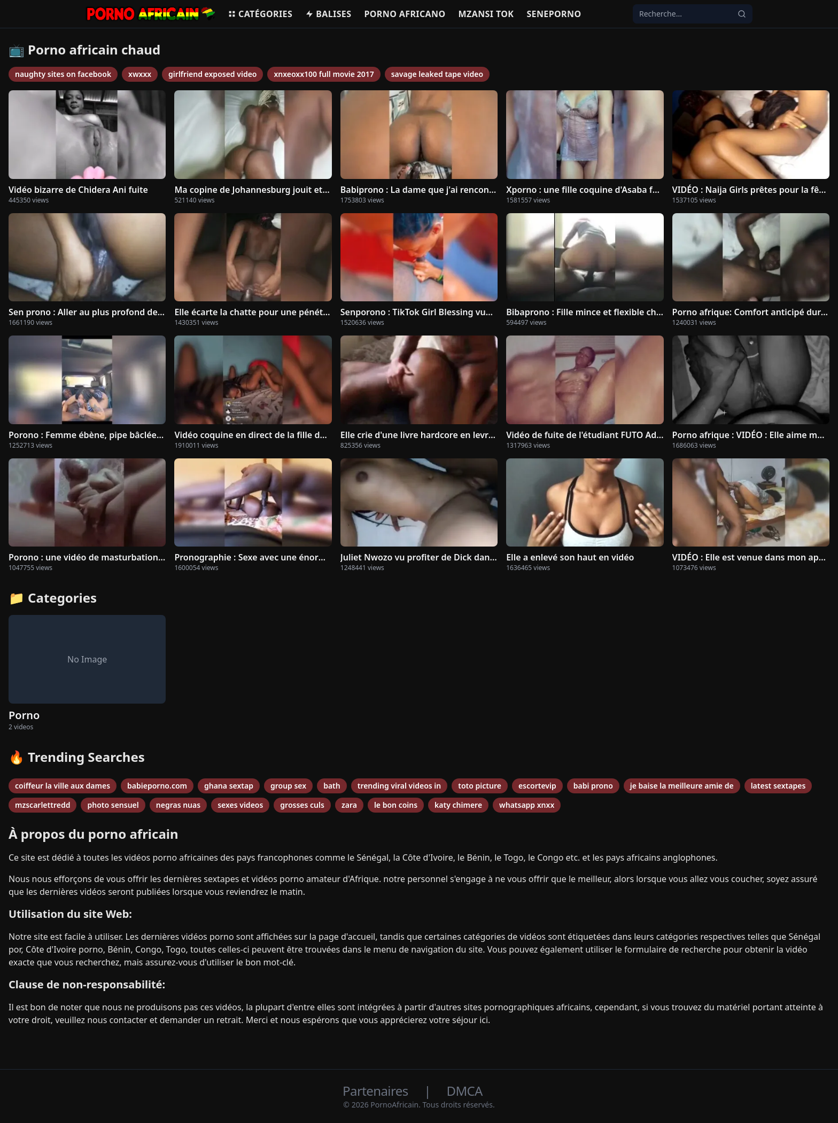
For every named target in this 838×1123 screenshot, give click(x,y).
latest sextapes (778, 786)
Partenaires (377, 1090)
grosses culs (302, 805)
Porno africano (404, 14)
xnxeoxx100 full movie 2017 (324, 74)
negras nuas (178, 805)
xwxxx (139, 74)
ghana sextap (228, 786)
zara (349, 805)
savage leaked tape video (437, 74)
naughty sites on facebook (63, 74)
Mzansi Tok (486, 14)
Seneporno (553, 14)
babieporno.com (157, 786)
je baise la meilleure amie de (682, 786)
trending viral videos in (399, 786)
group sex (288, 786)
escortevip (537, 786)
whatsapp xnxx (526, 805)
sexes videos (240, 805)
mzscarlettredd (42, 805)
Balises (328, 14)
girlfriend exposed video (212, 74)
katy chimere (458, 805)
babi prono (593, 786)
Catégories (260, 14)
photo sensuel (112, 805)
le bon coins (395, 805)
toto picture (479, 786)
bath (331, 786)
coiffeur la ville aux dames (62, 786)
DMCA (464, 1090)
